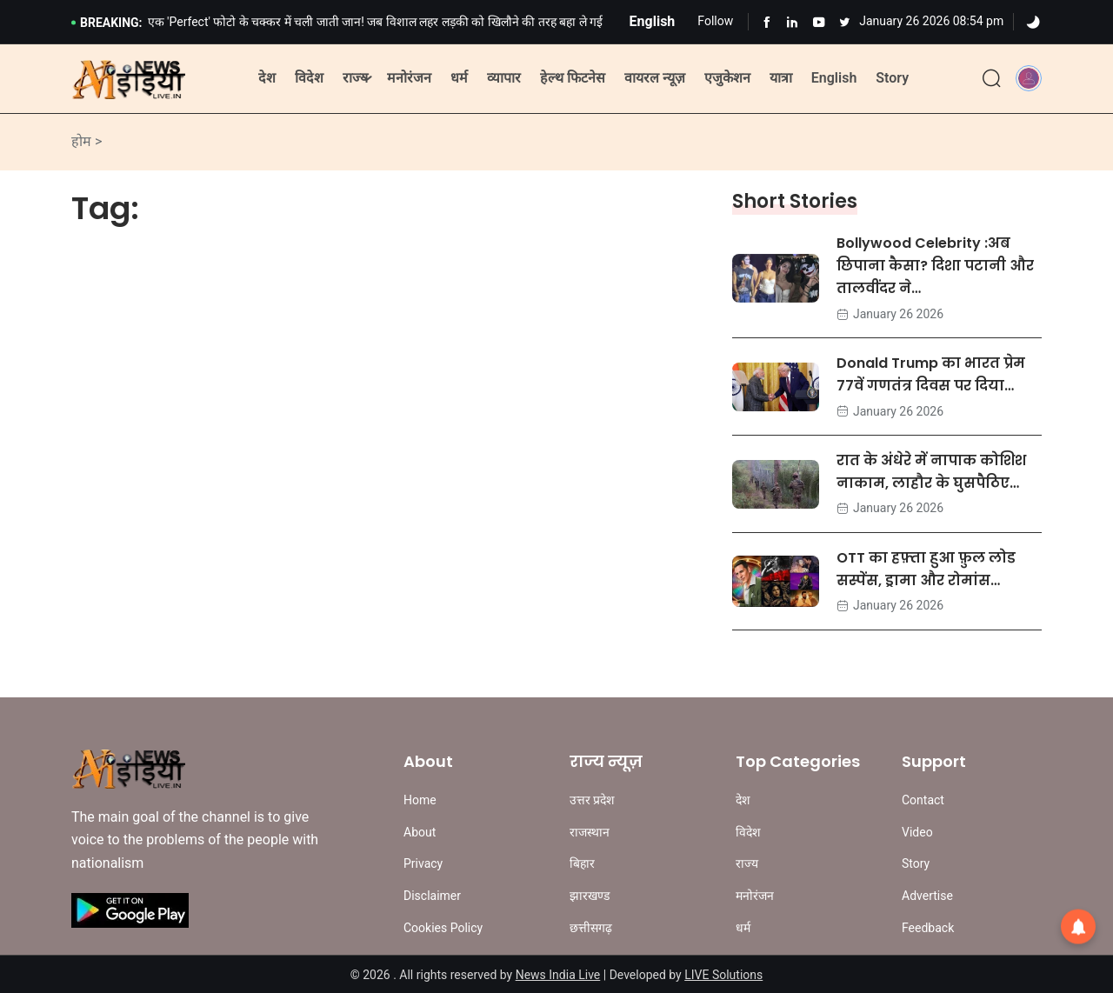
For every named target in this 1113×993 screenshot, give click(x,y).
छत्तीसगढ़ (591, 928)
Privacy (423, 863)
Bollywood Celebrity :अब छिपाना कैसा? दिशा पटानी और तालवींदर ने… (935, 265)
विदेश (309, 78)
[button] (1029, 78)
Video (917, 832)
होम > (86, 141)
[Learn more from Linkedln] (792, 22)
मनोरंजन (409, 78)
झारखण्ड (590, 896)
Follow (715, 21)
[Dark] (1033, 22)
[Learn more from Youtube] (819, 22)
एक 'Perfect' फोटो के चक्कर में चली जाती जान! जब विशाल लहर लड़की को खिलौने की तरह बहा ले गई (375, 22)
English (834, 78)
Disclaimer (432, 896)
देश (267, 78)
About (419, 832)
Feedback (928, 928)
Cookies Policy (443, 928)
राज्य (355, 78)
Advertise (927, 896)
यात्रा (781, 78)
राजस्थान (590, 832)
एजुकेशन (727, 78)
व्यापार (504, 78)
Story (892, 78)
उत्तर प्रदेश (592, 800)
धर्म (459, 78)
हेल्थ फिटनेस (572, 78)
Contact (923, 800)
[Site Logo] (128, 79)
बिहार (582, 863)
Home (420, 800)
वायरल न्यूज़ (654, 78)
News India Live (558, 975)
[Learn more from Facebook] (766, 22)
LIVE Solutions (723, 975)
